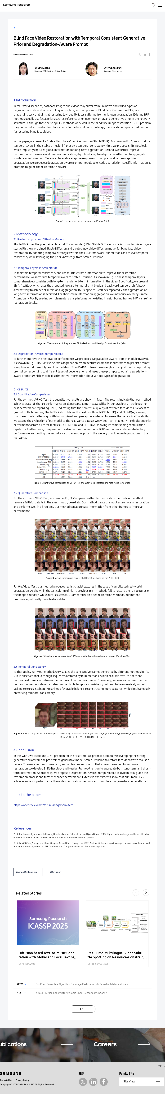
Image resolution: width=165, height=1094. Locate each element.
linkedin (145, 54)
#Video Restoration (26, 872)
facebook (150, 54)
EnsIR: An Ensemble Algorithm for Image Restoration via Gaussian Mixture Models (82, 984)
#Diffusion (55, 872)
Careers (105, 1045)
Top (161, 1066)
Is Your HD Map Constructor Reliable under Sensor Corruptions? (71, 993)
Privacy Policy (22, 1080)
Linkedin (93, 1081)
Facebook (103, 1081)
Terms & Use (6, 1080)
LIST (82, 1009)
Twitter (82, 1081)
